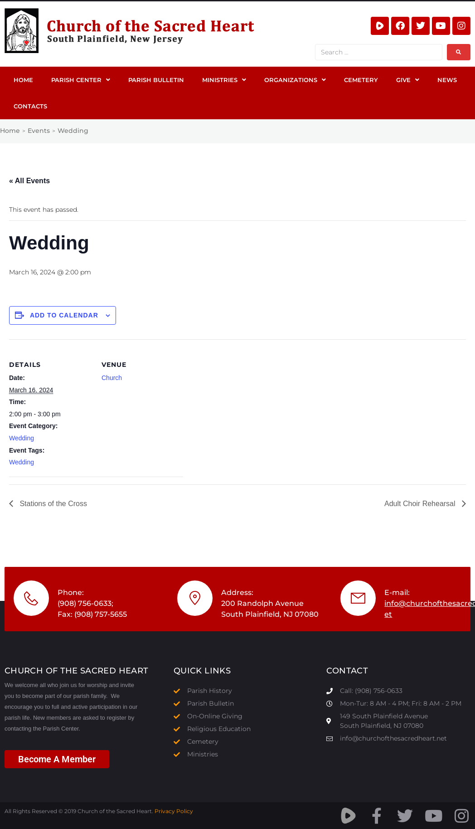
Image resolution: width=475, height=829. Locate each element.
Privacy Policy (174, 811)
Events (39, 131)
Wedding (21, 438)
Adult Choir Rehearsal (420, 503)
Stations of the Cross (52, 503)
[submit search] (458, 52)
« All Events (29, 181)
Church (112, 377)
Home (10, 131)
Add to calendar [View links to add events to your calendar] (64, 315)
